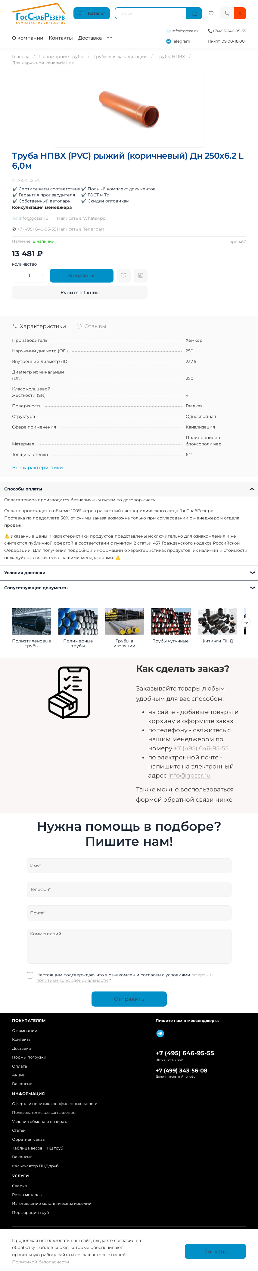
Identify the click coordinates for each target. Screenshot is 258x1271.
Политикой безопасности (40, 1262)
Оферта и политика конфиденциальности (55, 1103)
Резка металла (27, 1194)
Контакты (61, 38)
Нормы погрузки (29, 1057)
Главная (20, 56)
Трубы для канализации (120, 56)
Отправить (129, 1000)
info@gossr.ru (185, 31)
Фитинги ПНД (225, 642)
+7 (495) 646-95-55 (36, 229)
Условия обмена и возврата (40, 1121)
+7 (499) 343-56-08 (181, 1070)
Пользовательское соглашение (44, 1113)
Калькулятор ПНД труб (35, 1166)
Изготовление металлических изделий (52, 1203)
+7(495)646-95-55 (229, 31)
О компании (27, 38)
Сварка (19, 1186)
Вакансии (22, 1084)
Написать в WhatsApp (81, 218)
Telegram (178, 41)
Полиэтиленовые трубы (32, 644)
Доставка (90, 38)
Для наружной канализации (43, 63)
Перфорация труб (30, 1212)
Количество (24, 265)
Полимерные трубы (61, 56)
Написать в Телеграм (80, 229)
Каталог (91, 13)
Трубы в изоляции (128, 642)
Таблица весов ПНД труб (37, 1148)
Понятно (215, 1251)
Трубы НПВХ (171, 56)
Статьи (19, 1130)
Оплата (19, 1066)
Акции (19, 1075)
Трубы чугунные (177, 642)
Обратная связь (28, 1139)
